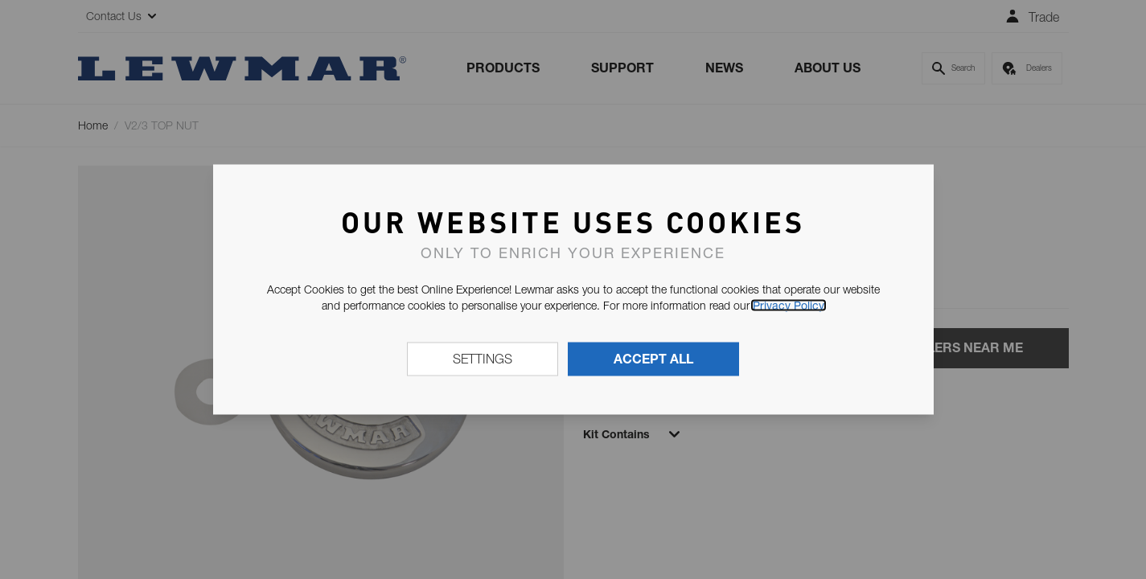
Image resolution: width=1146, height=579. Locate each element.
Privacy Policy (788, 306)
